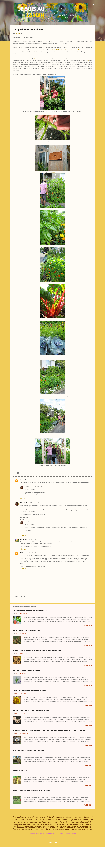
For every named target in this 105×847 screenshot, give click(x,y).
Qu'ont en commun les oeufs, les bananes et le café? (32, 711)
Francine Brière (24, 480)
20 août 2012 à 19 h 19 (36, 522)
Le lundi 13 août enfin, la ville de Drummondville (66, 50)
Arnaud (22, 553)
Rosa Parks (56, 172)
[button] (91, 29)
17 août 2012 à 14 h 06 (33, 502)
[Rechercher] (94, 4)
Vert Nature (23, 539)
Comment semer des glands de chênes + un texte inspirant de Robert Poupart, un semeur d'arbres (49, 730)
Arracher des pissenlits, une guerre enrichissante (31, 691)
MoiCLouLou (23, 502)
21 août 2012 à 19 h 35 (32, 539)
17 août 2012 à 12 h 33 (34, 480)
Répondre (23, 499)
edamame (54, 142)
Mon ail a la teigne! (20, 770)
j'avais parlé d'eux (39, 58)
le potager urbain (30, 54)
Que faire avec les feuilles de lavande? (27, 671)
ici (88, 60)
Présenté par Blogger (52, 842)
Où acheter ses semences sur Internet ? (27, 631)
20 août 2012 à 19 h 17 (36, 486)
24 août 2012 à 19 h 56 (30, 552)
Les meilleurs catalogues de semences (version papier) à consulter (37, 651)
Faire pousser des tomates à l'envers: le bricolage (31, 790)
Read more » (88, 625)
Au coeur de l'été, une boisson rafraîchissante (30, 611)
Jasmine (27, 487)
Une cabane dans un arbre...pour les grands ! (29, 750)
